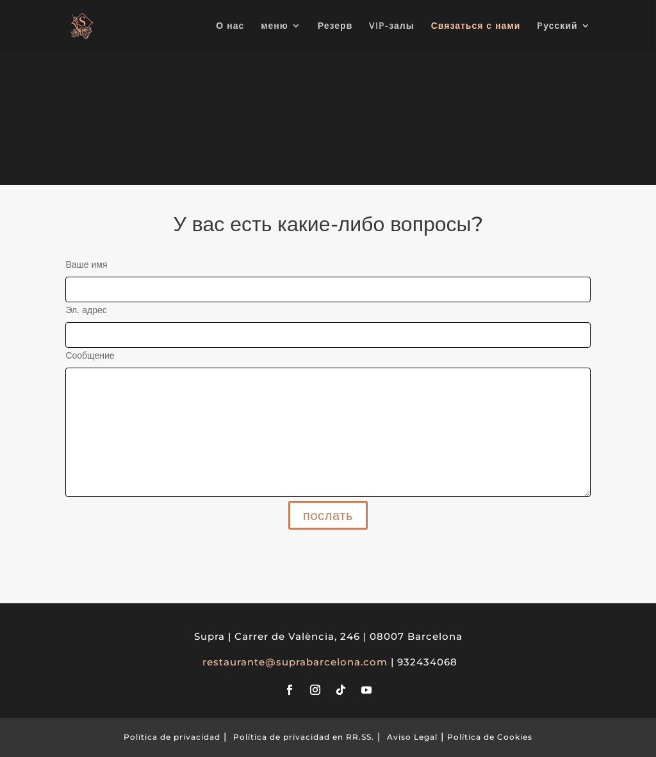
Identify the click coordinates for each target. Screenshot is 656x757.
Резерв (335, 26)
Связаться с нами (476, 26)
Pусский (557, 26)
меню (274, 26)
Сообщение (327, 424)
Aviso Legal (412, 737)
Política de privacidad (172, 737)
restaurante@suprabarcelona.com (295, 662)
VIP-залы (391, 26)
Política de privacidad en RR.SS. (303, 737)
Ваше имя (327, 276)
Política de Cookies (489, 737)
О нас (230, 26)
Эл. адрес (327, 322)
